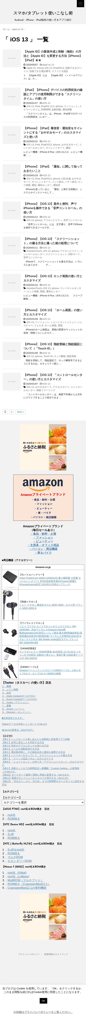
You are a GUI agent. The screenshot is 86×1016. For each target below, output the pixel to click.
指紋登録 (71, 356)
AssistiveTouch (34, 251)
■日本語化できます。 (13, 718)
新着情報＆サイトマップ (56, 954)
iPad (37, 106)
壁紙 (42, 291)
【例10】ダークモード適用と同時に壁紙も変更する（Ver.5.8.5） (36, 774)
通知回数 (67, 109)
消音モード (74, 254)
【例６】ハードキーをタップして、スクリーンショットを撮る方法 (37, 755)
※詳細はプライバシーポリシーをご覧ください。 (43, 1011)
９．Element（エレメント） (17, 712)
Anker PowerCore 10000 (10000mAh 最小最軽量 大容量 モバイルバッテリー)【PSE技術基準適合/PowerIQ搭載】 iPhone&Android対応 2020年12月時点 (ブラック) (50, 581)
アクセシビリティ (52, 220)
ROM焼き (14, 818)
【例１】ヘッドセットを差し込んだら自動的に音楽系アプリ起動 (36, 739)
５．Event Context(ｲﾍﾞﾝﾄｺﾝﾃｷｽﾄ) (19, 699)
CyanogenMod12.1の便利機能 (27, 887)
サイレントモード (55, 147)
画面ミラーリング (45, 390)
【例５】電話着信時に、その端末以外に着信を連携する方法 (33, 752)
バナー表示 (71, 181)
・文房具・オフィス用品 (43, 545)
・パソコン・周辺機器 (43, 548)
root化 (12, 814)
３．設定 (6, 692)
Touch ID (48, 356)
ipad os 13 (48, 64)
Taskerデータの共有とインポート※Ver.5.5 (24, 724)
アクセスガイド (61, 387)
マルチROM (15, 857)
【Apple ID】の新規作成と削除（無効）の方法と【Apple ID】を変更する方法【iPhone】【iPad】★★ (52, 56)
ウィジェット (71, 106)
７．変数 (6, 705)
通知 (68, 147)
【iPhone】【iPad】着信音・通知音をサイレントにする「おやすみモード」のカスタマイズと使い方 (52, 132)
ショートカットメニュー (63, 322)
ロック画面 (33, 291)
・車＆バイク (43, 552)
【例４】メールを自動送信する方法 (20, 749)
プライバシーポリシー (29, 954)
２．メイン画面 (10, 689)
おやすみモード (69, 144)
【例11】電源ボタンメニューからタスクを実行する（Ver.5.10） (36, 778)
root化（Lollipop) (18, 876)
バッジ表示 (57, 181)
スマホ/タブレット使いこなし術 (43, 13)
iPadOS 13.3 (47, 106)
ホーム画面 (50, 325)
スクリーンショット (56, 254)
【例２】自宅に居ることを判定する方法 (23, 742)
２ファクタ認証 (60, 71)
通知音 (56, 185)
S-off (11, 834)
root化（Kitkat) (17, 872)
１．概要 (6, 686)
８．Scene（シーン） (13, 709)
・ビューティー (43, 541)
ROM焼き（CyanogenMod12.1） (29, 884)
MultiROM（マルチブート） (25, 880)
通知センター (45, 185)
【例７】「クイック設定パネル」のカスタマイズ (27, 758)
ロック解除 (60, 356)
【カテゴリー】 (12, 797)
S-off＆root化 (16, 849)
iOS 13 (48, 68)
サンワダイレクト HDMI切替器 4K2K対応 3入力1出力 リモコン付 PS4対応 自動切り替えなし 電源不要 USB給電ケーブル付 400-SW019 (51, 655)
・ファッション (43, 537)
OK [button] (43, 1000)
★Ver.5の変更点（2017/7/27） (18, 730)
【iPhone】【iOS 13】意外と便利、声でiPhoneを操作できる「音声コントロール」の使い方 (52, 208)
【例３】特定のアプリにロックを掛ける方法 (25, 745)
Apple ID (31, 68)
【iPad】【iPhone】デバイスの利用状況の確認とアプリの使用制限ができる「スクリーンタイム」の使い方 (52, 94)
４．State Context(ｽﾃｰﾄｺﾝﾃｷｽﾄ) (18, 696)
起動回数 (56, 109)
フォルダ (38, 325)
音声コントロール (72, 220)
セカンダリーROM (20, 861)
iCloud (40, 68)
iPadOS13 (58, 68)
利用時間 (45, 109)
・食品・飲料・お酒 (43, 533)
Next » (20, 411)
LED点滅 (66, 178)
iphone (59, 106)
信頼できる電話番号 (39, 71)
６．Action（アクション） (16, 702)
